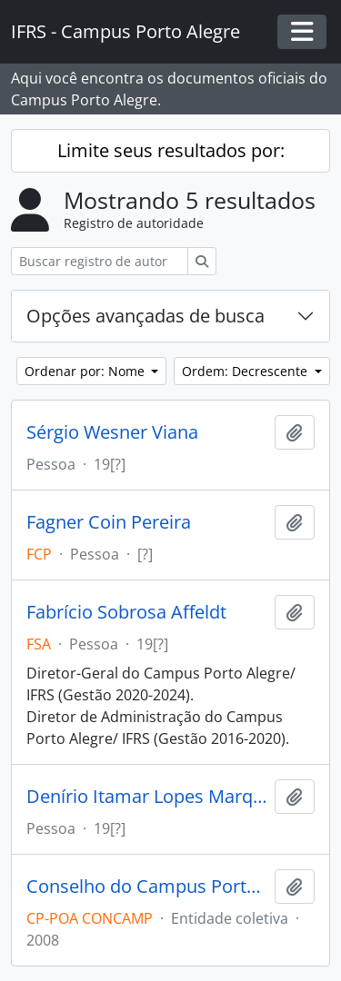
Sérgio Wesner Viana (112, 432)
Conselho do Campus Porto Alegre (146, 886)
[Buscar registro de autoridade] (99, 261)
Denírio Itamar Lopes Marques (146, 797)
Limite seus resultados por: (171, 150)
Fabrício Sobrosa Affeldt (126, 612)
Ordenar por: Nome (86, 371)
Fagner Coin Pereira (108, 522)
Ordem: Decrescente (246, 371)
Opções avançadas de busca (145, 315)
